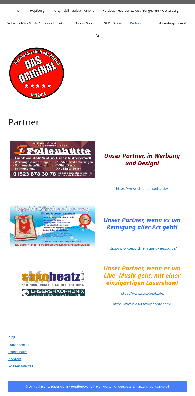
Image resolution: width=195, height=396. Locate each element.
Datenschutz (18, 344)
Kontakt (14, 359)
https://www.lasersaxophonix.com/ (142, 304)
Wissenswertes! (21, 366)
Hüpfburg (37, 10)
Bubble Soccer (85, 23)
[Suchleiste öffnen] (97, 35)
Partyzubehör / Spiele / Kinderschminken (36, 23)
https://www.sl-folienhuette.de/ (142, 188)
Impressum (17, 351)
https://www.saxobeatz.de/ (142, 293)
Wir (19, 10)
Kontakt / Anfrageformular (169, 23)
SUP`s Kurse (113, 23)
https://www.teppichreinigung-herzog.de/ (142, 248)
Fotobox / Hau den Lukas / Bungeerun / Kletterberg (140, 10)
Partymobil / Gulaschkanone (73, 10)
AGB (12, 337)
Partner (135, 23)
